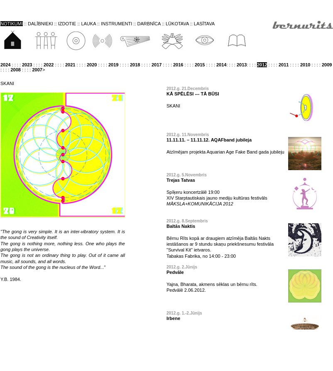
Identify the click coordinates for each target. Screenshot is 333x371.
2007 (37, 69)
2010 (305, 64)
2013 (242, 64)
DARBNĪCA (149, 23)
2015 (200, 64)
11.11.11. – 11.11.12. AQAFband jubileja (209, 139)
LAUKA (88, 23)
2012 (262, 64)
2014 (221, 64)
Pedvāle (175, 272)
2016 (178, 64)
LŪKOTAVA (178, 23)
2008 (15, 69)
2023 (27, 64)
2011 (284, 64)
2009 (327, 64)
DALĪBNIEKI (40, 23)
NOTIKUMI (11, 23)
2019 (113, 64)
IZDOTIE (67, 23)
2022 (49, 64)
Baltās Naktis (180, 226)
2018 (135, 64)
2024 (5, 64)
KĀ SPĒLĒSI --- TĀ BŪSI (192, 93)
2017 (157, 64)
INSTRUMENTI (116, 23)
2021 (70, 64)
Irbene (173, 318)
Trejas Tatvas (180, 180)
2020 (92, 64)
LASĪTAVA (204, 23)
